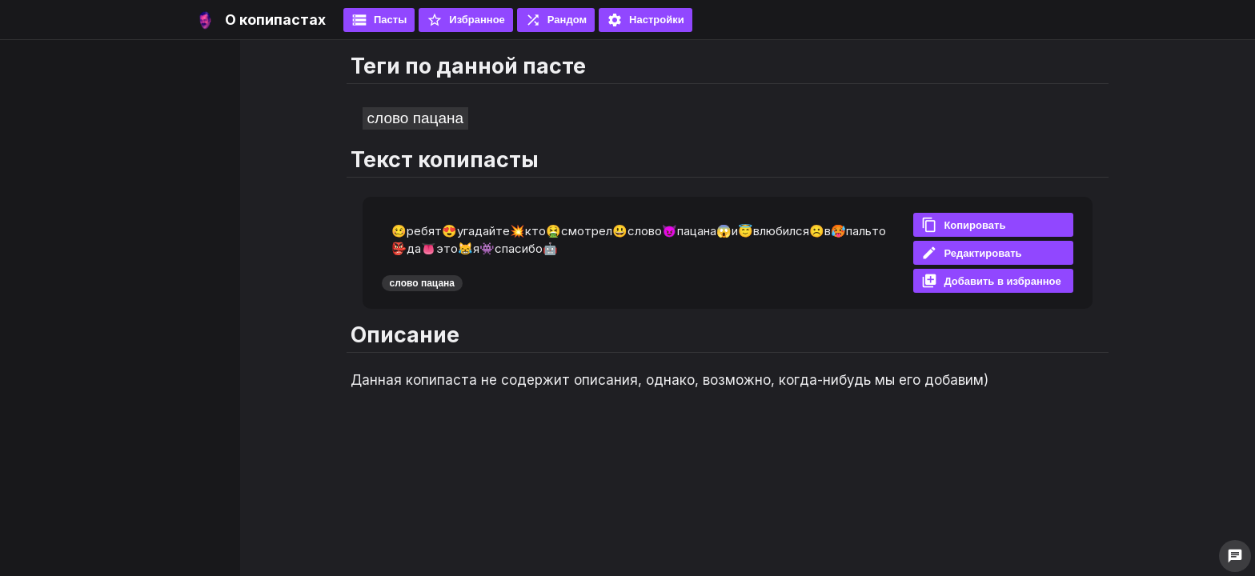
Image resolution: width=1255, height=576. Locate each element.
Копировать (963, 225)
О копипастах (275, 19)
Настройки (645, 20)
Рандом (556, 20)
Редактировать (971, 253)
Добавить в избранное (991, 281)
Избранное (466, 20)
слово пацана (415, 118)
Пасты (379, 20)
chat (1235, 556)
